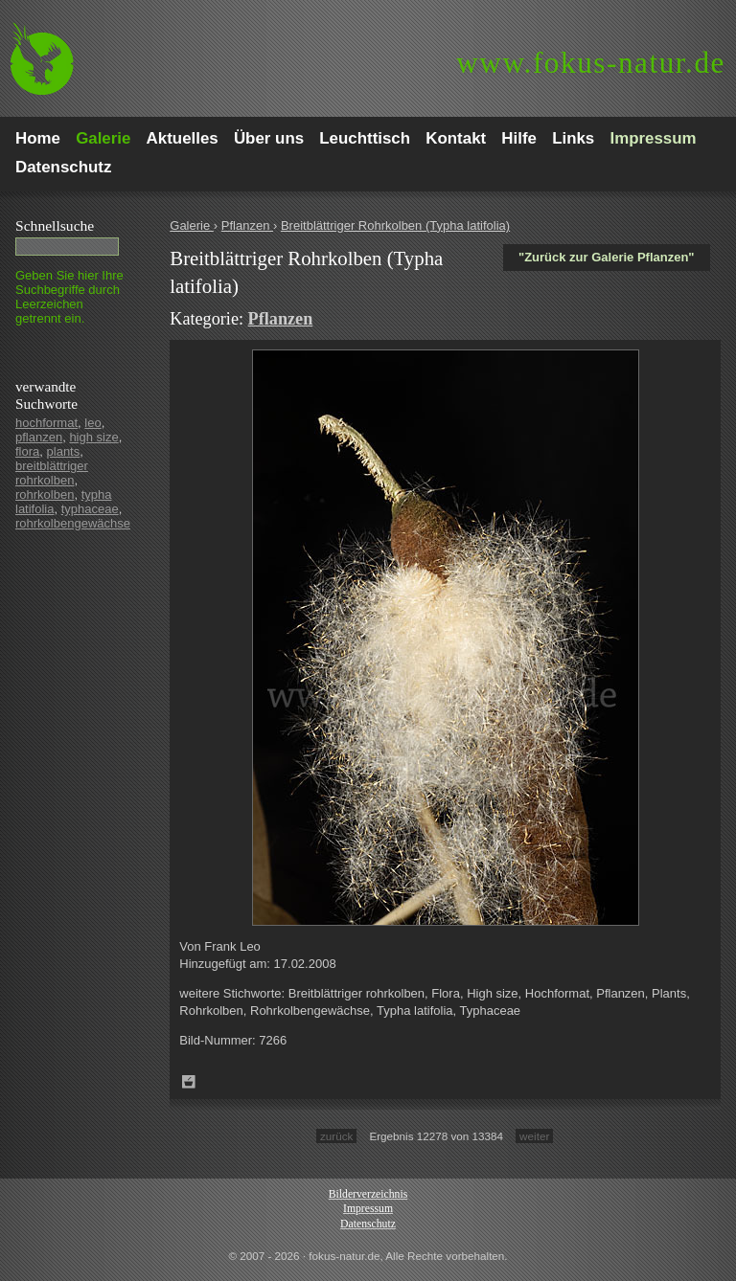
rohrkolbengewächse (72, 523)
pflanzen (38, 437)
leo (92, 423)
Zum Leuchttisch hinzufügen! (189, 1082)
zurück (336, 1136)
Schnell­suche (54, 225)
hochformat (46, 423)
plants (63, 451)
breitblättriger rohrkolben (51, 473)
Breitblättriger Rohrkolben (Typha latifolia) (395, 225)
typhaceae (90, 509)
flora (27, 451)
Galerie (192, 225)
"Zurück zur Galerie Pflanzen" (606, 257)
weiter (534, 1136)
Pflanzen (247, 225)
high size (93, 437)
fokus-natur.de (590, 62)
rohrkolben (44, 494)
